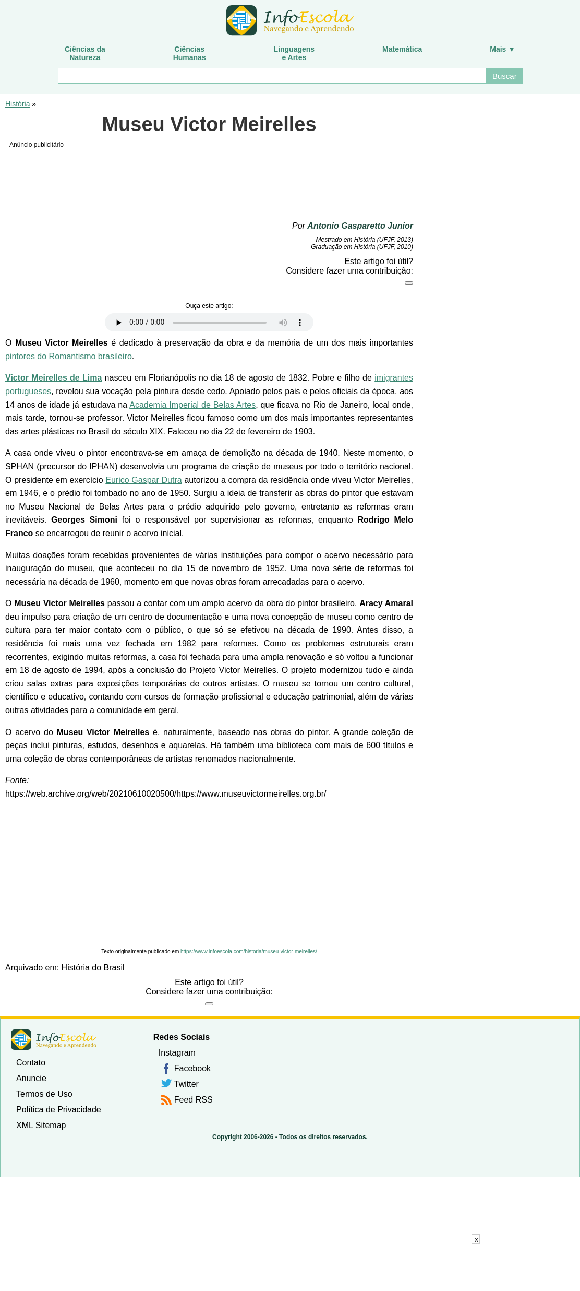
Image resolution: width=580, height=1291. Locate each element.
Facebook (192, 1068)
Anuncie (31, 1078)
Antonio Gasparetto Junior (360, 225)
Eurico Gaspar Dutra (143, 480)
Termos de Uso (44, 1093)
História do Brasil (93, 967)
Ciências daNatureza (85, 53)
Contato (30, 1062)
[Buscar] (271, 75)
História (17, 104)
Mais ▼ (502, 49)
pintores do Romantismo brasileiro (68, 356)
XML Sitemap (41, 1125)
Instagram (177, 1052)
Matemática (402, 49)
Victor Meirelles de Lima (53, 377)
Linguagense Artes (294, 53)
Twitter (186, 1084)
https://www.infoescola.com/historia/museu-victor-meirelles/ (248, 951)
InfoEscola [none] (53, 1039)
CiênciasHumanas (189, 53)
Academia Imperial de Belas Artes (192, 404)
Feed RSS (193, 1099)
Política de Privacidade (58, 1109)
